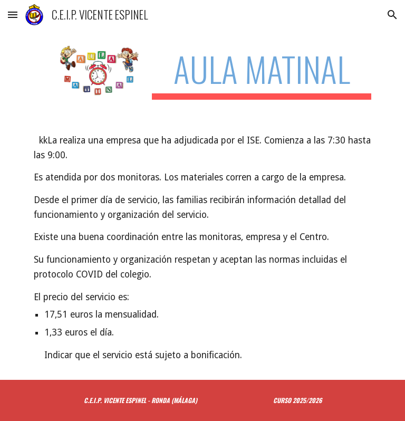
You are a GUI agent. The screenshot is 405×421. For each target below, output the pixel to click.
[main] (261, 74)
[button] (12, 14)
